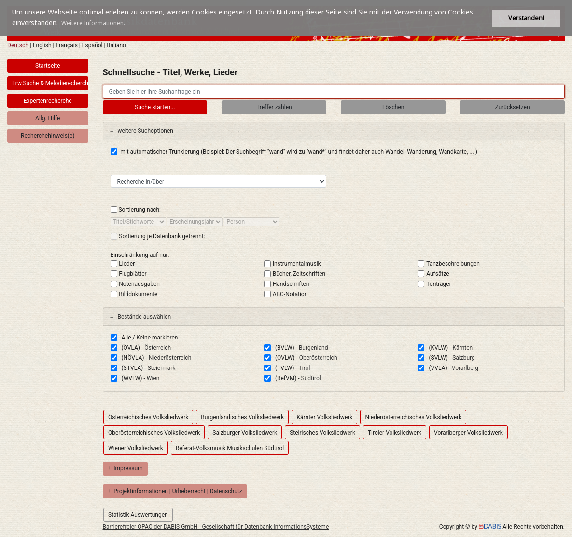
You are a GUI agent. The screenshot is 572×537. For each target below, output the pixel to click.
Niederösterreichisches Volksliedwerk (413, 417)
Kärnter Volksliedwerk (324, 417)
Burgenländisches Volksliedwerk (242, 417)
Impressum (125, 468)
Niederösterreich (170, 357)
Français (66, 45)
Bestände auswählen (141, 316)
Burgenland (313, 347)
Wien (153, 378)
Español (92, 45)
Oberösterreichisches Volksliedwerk (154, 432)
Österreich (157, 347)
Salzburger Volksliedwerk (244, 432)
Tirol (304, 368)
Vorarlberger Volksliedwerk (468, 432)
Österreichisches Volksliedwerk (148, 417)
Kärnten (463, 347)
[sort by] (138, 221)
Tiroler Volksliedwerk (394, 432)
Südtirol (311, 378)
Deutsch (17, 45)
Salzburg (463, 357)
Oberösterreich (318, 357)
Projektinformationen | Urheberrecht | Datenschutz (175, 491)
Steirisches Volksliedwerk (322, 432)
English (42, 45)
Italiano (116, 45)
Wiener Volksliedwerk (135, 448)
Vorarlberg (465, 368)
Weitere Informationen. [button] (93, 23)
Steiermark (161, 368)
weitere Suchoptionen (142, 130)
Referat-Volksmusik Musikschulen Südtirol (230, 448)
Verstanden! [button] (526, 18)
